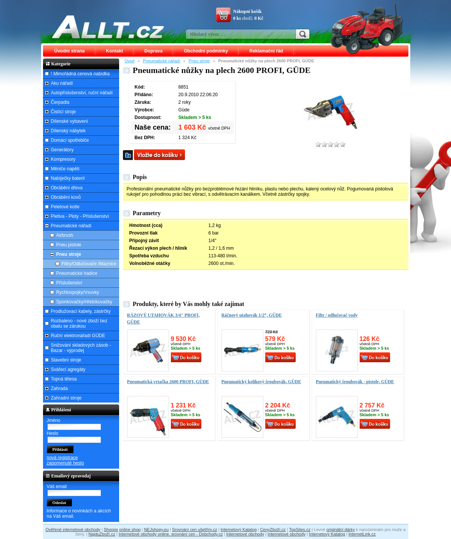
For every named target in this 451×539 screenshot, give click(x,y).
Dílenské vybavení (69, 121)
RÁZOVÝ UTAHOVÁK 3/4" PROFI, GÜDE (163, 318)
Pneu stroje (199, 61)
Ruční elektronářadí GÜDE (78, 335)
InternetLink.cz (362, 534)
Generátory (62, 149)
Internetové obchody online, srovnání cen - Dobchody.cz (171, 534)
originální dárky (341, 529)
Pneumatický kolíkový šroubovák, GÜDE (261, 381)
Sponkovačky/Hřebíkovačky (84, 301)
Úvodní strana (69, 51)
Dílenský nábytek (68, 130)
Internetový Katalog (239, 529)
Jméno (54, 420)
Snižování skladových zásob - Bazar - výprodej (81, 347)
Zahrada (59, 388)
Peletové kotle (65, 206)
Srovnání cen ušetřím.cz (194, 529)
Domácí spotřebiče (70, 140)
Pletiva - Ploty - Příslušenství (80, 216)
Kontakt (114, 51)
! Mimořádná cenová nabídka (80, 73)
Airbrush (64, 235)
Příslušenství (69, 282)
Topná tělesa (64, 379)
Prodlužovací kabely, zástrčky (81, 311)
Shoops (111, 529)
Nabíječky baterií (68, 178)
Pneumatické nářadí (161, 61)
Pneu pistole (68, 244)
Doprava (153, 51)
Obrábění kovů (66, 197)
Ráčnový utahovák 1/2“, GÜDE (252, 315)
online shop (129, 529)
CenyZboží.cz (272, 529)
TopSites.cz (299, 529)
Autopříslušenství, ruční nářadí (82, 92)
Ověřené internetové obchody (72, 529)
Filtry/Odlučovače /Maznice (89, 263)
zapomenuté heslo (65, 463)
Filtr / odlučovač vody (337, 315)
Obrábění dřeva (67, 187)
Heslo (53, 433)
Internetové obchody (245, 534)
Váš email (57, 486)
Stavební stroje (66, 360)
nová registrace (62, 457)
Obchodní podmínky (206, 51)
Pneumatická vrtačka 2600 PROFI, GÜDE (168, 381)
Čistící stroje (63, 111)
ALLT (108, 26)
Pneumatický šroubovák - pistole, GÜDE (355, 381)
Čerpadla (60, 102)
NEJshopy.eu (156, 529)
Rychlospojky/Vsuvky (77, 292)
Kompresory (63, 159)
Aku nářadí (62, 83)
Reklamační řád (266, 51)
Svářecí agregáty (68, 369)
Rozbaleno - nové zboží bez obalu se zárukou (79, 323)
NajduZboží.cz (101, 534)
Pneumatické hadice (76, 273)
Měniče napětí (65, 168)
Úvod (130, 61)
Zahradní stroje (66, 398)
